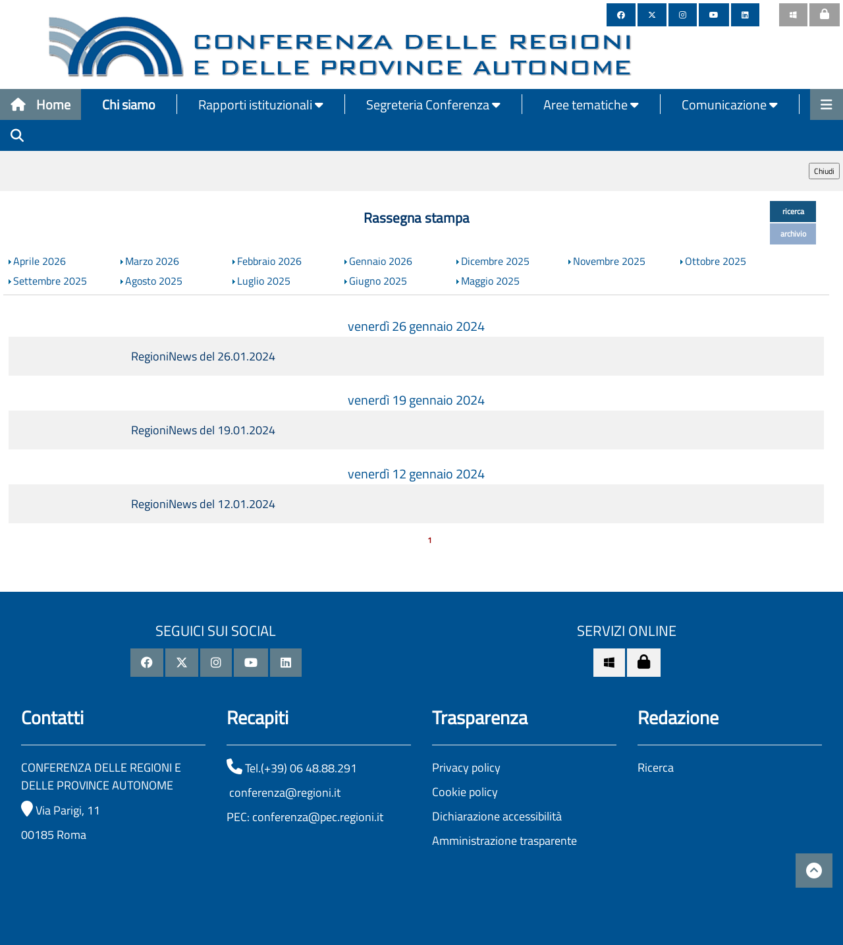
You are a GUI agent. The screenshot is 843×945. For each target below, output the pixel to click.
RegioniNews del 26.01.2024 (203, 356)
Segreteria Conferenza (433, 104)
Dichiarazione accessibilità (497, 816)
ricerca (793, 211)
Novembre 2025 (609, 261)
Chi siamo (128, 104)
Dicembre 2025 (495, 261)
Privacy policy (466, 767)
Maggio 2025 (490, 281)
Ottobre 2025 (715, 261)
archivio (793, 233)
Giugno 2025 (378, 281)
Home (40, 104)
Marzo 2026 (152, 261)
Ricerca (656, 767)
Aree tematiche (591, 104)
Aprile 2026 (39, 261)
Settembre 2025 (50, 281)
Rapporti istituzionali (260, 104)
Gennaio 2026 (380, 261)
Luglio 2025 (263, 281)
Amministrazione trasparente (504, 840)
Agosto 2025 (153, 281)
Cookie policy (465, 792)
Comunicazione (730, 104)
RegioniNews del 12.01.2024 (203, 504)
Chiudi (824, 171)
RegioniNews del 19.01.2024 (203, 430)
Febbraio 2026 (269, 261)
